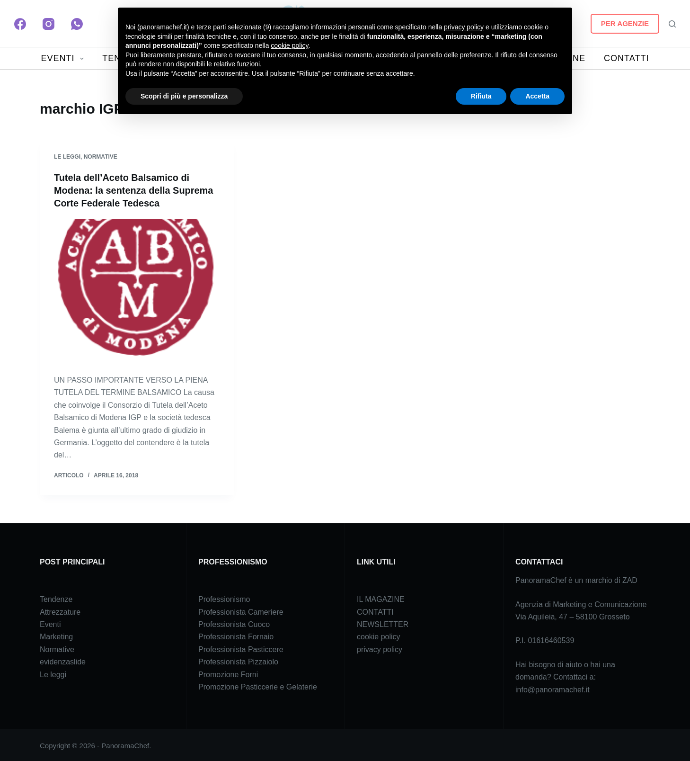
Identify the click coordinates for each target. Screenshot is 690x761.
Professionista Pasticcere (240, 648)
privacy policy (379, 648)
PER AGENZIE (625, 23)
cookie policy (378, 636)
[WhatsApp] (77, 24)
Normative (100, 156)
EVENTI (64, 58)
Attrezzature (60, 611)
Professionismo (224, 598)
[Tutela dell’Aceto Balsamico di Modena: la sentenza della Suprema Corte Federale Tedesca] (137, 291)
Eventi (50, 623)
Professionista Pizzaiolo (238, 661)
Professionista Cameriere (240, 611)
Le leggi (67, 156)
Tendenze (56, 598)
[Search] (672, 23)
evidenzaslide (63, 661)
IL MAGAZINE (381, 598)
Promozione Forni (228, 673)
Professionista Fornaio (236, 636)
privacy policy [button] (464, 27)
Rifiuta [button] (481, 96)
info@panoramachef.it (552, 688)
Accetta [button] (537, 96)
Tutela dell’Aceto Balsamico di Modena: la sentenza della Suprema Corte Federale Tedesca (134, 189)
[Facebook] (20, 24)
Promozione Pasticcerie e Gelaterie (257, 686)
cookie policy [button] (289, 45)
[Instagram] (48, 24)
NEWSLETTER (382, 623)
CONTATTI (626, 58)
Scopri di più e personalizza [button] (184, 96)
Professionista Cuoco (234, 623)
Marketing (56, 636)
